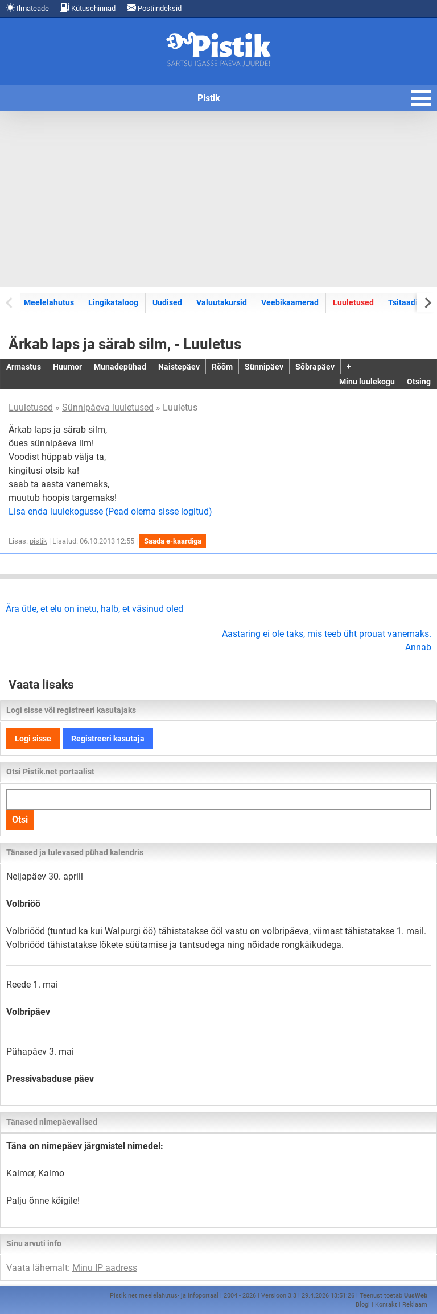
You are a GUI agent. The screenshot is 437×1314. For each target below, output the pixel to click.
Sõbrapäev (315, 366)
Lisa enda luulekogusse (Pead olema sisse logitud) (110, 511)
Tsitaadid (405, 302)
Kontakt (386, 1304)
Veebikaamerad (290, 302)
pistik (38, 541)
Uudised (167, 302)
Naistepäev (179, 366)
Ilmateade (27, 8)
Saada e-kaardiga (172, 541)
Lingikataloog (113, 302)
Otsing (419, 381)
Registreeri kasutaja (108, 738)
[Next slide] (427, 302)
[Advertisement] (218, 199)
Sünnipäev (264, 366)
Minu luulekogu (367, 381)
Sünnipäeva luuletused (108, 407)
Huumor (67, 366)
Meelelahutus (49, 302)
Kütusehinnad (88, 8)
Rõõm (222, 366)
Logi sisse (33, 738)
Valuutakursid (221, 302)
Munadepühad (120, 366)
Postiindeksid (154, 8)
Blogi (363, 1304)
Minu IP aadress (104, 1267)
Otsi (20, 819)
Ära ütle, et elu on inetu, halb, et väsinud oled (94, 608)
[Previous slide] (10, 302)
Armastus (23, 366)
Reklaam (414, 1304)
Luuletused (353, 302)
